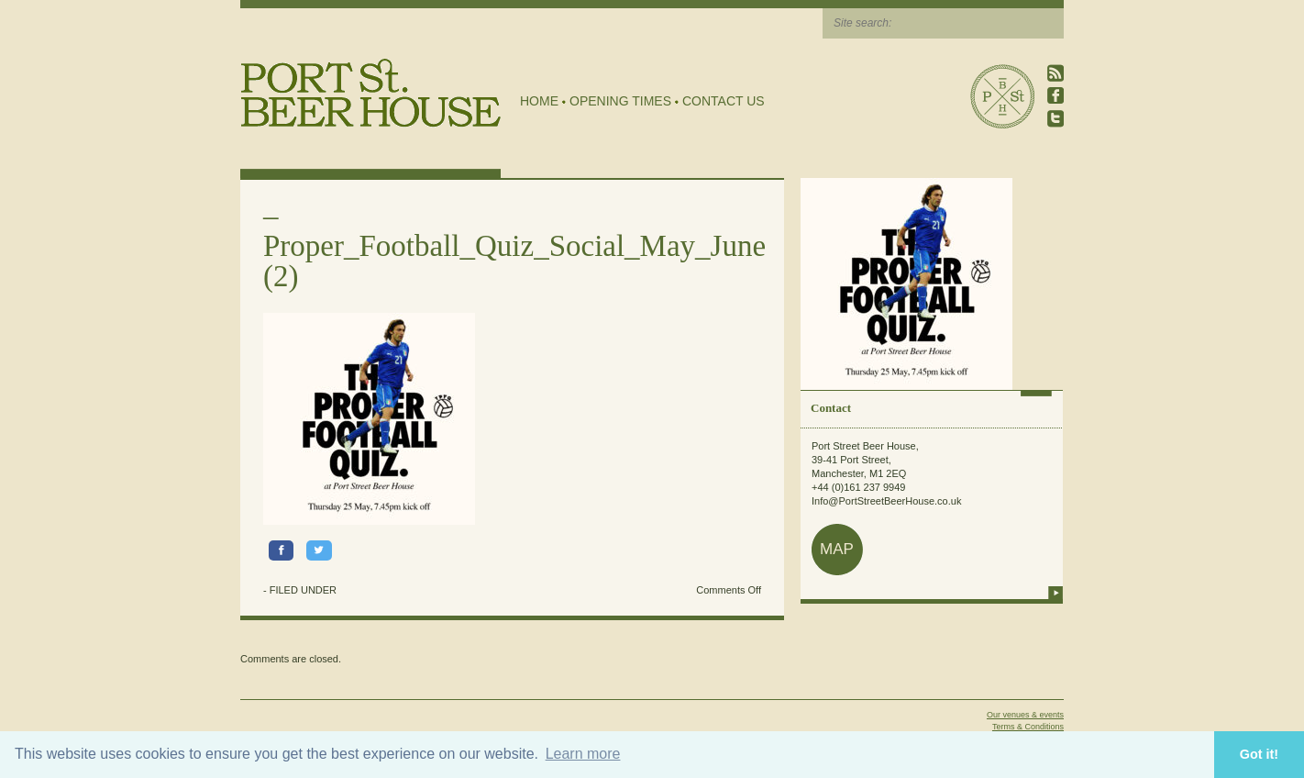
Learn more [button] (583, 753)
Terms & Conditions (1028, 726)
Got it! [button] (1259, 754)
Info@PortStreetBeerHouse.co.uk (886, 500)
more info (1055, 592)
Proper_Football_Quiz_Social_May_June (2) (514, 261)
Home (539, 101)
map (837, 549)
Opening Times (620, 101)
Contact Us (723, 101)
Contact (831, 408)
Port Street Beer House (1002, 96)
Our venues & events (1025, 714)
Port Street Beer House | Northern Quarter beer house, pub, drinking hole (371, 93)
